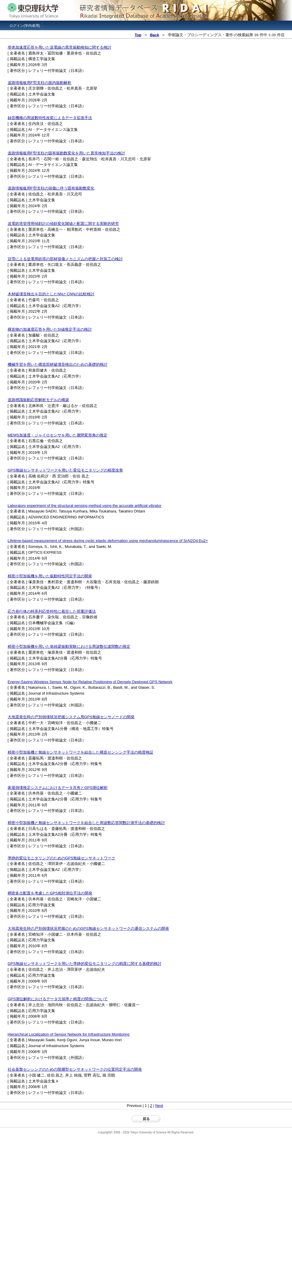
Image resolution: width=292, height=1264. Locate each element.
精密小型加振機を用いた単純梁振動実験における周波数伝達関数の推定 (69, 646)
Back (154, 35)
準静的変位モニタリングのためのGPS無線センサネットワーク (61, 858)
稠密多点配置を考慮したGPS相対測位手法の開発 (50, 893)
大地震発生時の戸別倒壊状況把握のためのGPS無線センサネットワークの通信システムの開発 (88, 928)
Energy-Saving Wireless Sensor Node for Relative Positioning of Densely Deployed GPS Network (90, 682)
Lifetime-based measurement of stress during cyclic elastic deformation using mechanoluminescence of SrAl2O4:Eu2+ (108, 540)
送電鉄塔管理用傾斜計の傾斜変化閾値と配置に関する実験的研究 (63, 223)
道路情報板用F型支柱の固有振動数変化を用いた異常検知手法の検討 (66, 153)
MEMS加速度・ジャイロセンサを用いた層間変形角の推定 (57, 435)
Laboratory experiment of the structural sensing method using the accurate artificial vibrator (84, 505)
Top (137, 35)
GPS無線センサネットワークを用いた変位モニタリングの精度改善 (65, 470)
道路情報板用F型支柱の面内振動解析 (39, 82)
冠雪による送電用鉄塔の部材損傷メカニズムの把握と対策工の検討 (65, 259)
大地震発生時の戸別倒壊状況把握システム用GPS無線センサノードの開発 (71, 717)
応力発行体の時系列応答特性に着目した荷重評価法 (52, 611)
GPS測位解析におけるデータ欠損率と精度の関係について (58, 999)
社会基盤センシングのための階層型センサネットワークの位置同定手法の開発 (75, 1069)
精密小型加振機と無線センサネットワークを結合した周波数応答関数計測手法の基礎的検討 (86, 822)
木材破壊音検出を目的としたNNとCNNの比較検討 (51, 294)
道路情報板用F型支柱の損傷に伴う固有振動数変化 (51, 188)
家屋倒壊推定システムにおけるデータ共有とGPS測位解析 (58, 787)
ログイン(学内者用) (24, 26)
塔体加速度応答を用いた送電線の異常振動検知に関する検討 (59, 47)
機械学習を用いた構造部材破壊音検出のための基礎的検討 (57, 364)
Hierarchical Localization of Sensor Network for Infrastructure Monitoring (68, 1034)
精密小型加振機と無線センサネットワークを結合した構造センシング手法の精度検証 (80, 752)
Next (159, 1105)
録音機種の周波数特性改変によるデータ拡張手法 (50, 118)
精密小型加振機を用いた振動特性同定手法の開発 (50, 576)
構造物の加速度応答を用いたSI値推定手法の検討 (50, 329)
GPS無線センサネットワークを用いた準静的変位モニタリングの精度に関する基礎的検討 (84, 963)
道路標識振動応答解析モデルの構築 (38, 400)
